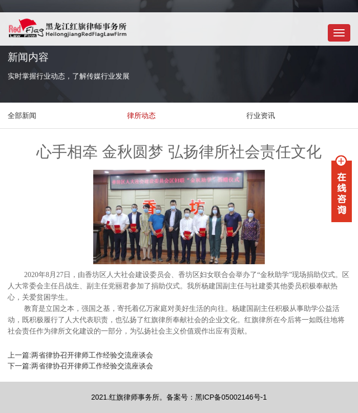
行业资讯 (260, 115)
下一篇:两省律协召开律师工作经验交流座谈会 (80, 366)
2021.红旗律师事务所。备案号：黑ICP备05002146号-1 (179, 397)
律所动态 (141, 115)
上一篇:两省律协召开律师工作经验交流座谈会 (80, 355)
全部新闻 (22, 115)
